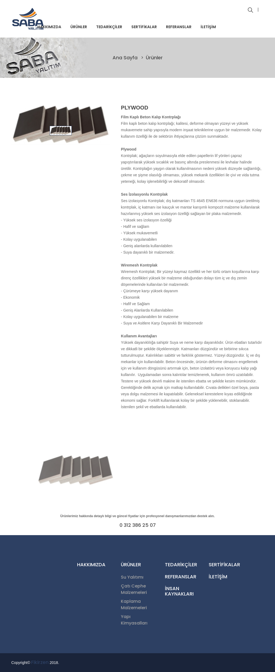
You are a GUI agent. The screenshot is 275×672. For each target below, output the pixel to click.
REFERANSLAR (178, 27)
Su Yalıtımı (132, 577)
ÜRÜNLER (78, 27)
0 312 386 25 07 (138, 525)
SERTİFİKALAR (144, 27)
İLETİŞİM (208, 27)
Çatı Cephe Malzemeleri (134, 589)
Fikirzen (40, 662)
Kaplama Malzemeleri (134, 604)
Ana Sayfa (126, 57)
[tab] (60, 130)
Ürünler (154, 57)
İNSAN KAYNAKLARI (179, 591)
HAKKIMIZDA (49, 27)
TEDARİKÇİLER (109, 27)
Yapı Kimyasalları (134, 619)
